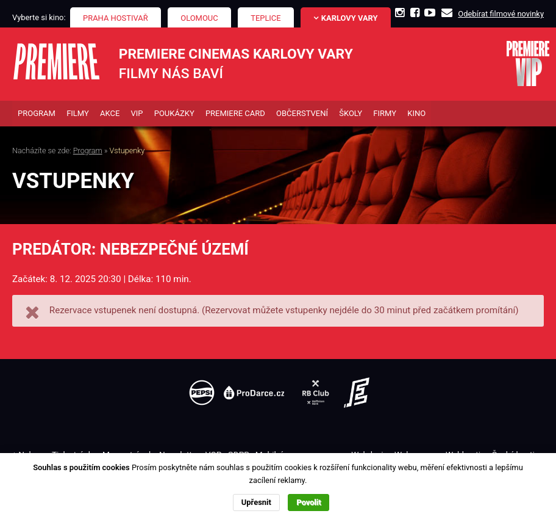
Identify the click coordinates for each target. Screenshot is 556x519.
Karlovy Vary (349, 18)
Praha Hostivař (115, 18)
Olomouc (199, 18)
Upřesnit (256, 502)
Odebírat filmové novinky (501, 13)
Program (87, 150)
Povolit (308, 502)
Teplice (265, 18)
